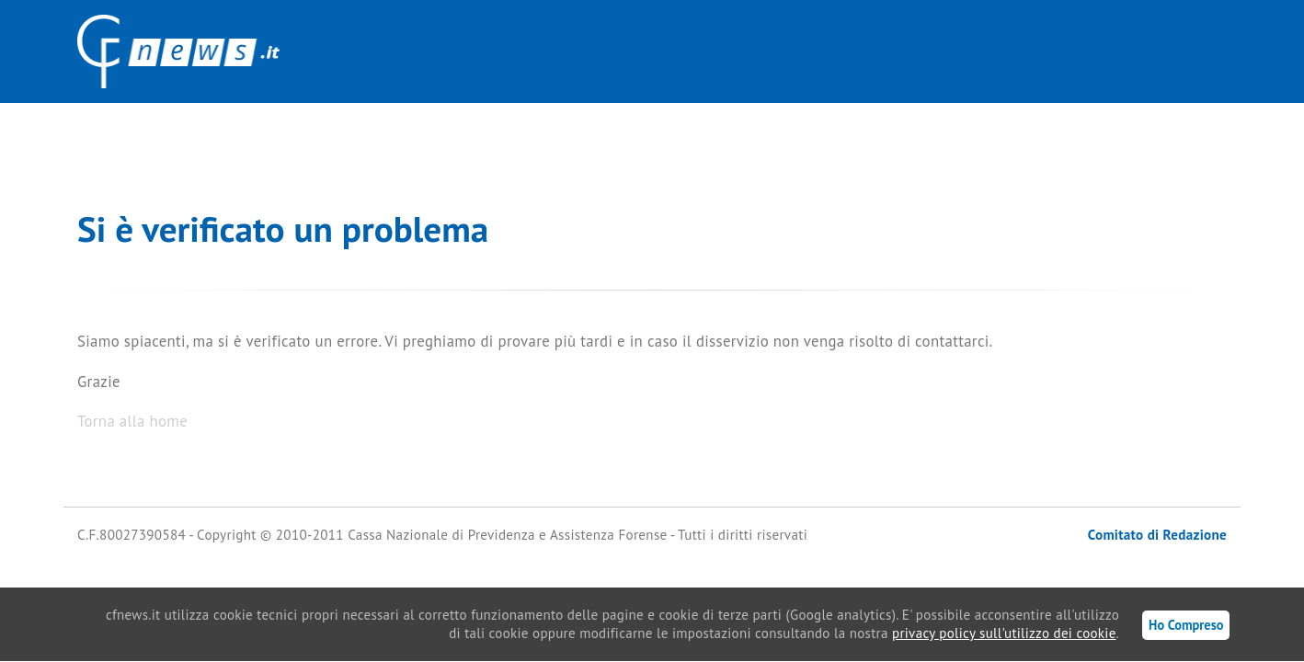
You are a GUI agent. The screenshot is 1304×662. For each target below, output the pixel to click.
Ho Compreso (1186, 624)
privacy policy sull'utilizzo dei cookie (1004, 633)
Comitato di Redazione (1157, 534)
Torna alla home (132, 421)
